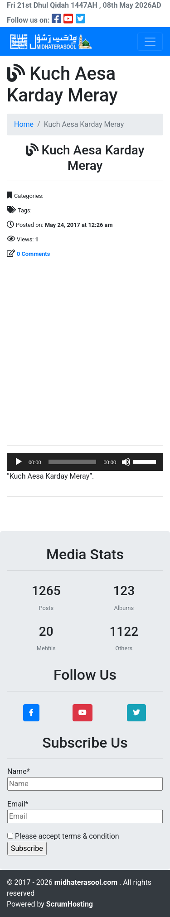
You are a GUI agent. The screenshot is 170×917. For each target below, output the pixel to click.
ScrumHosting (69, 904)
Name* (85, 779)
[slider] (73, 462)
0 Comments (33, 253)
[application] (85, 462)
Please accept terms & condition (63, 836)
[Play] (18, 461)
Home (24, 124)
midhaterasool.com (86, 882)
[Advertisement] (85, 353)
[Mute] (126, 461)
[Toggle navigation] (150, 42)
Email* (85, 811)
